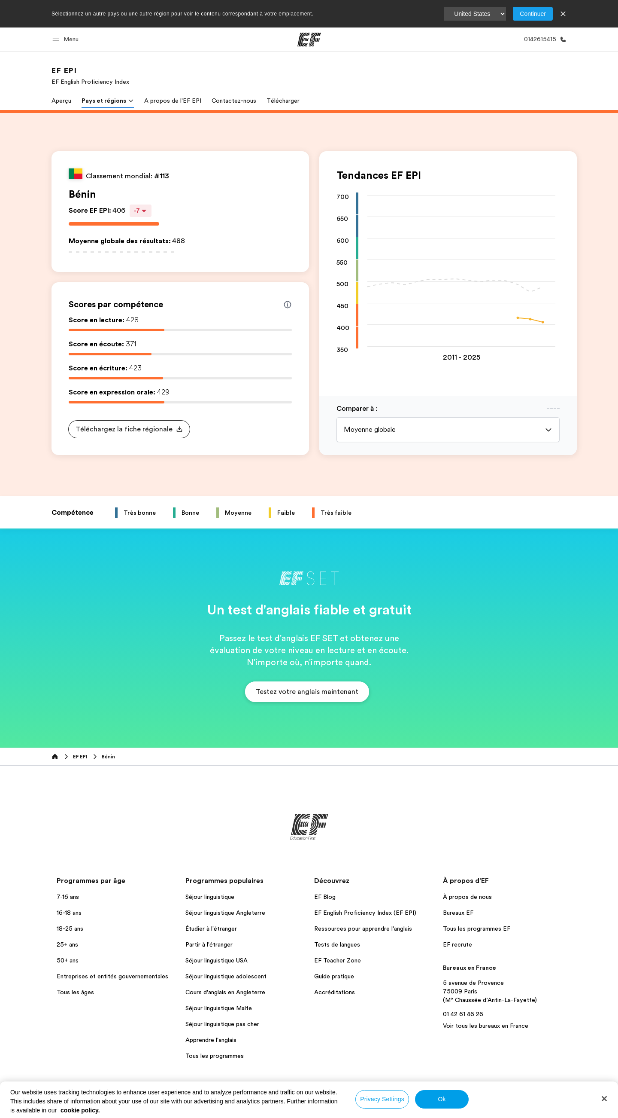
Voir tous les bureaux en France (485, 1025)
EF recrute (457, 944)
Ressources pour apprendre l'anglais (363, 928)
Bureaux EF (458, 912)
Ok (441, 1099)
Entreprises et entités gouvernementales (112, 976)
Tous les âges (75, 992)
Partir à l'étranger (209, 944)
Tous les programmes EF (476, 928)
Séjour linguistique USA (216, 960)
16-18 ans (69, 912)
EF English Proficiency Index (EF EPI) (365, 912)
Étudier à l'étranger (211, 928)
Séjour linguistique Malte (218, 1008)
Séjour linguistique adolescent (226, 976)
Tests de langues (337, 944)
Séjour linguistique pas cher (222, 1023)
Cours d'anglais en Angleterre (225, 992)
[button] (67, 39)
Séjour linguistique (209, 896)
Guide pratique (334, 976)
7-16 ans (68, 896)
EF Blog (325, 896)
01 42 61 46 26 (463, 1014)
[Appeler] (543, 39)
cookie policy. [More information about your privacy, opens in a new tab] (80, 1110)
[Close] (604, 1098)
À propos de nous (467, 896)
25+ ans (67, 944)
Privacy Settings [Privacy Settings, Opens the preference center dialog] (382, 1099)
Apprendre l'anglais (210, 1039)
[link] (90, 75)
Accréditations (334, 992)
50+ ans (68, 960)
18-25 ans (70, 928)
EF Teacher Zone (337, 960)
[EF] (309, 39)
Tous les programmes (214, 1055)
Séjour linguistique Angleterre (225, 912)
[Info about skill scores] (287, 304)
